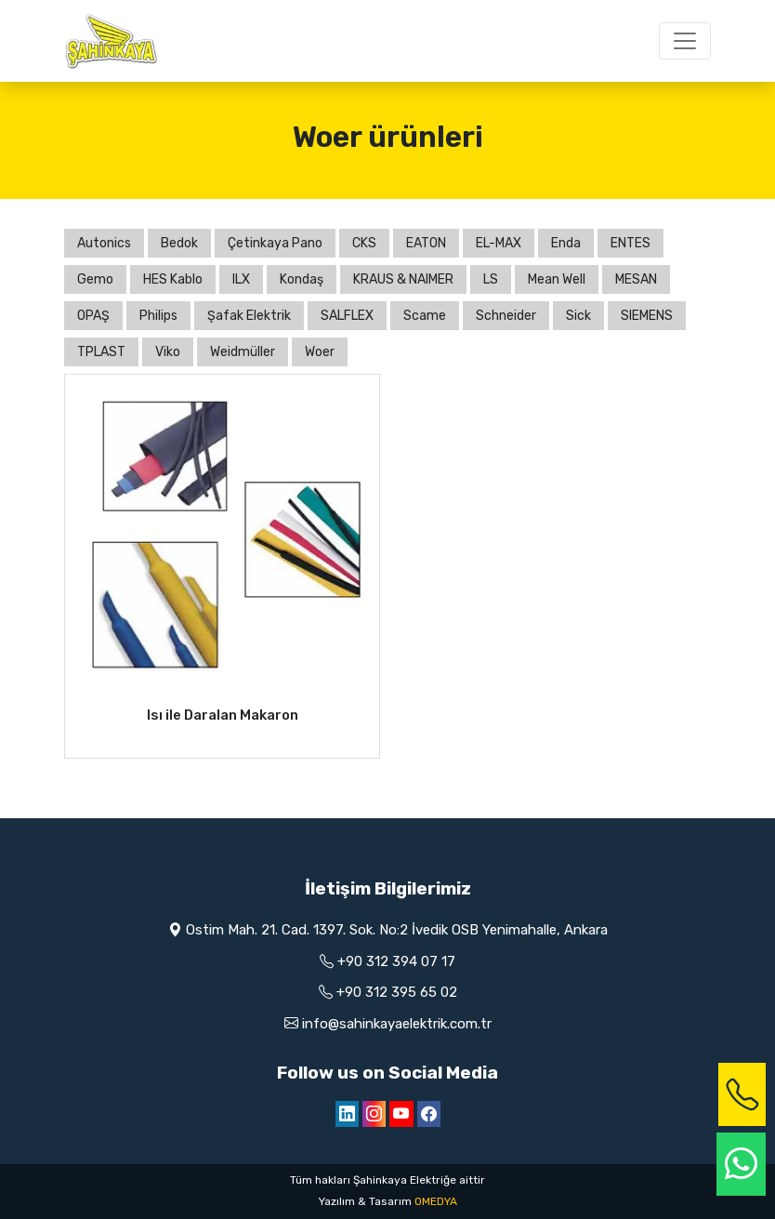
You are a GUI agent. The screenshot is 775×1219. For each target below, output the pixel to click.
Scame (424, 316)
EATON (426, 243)
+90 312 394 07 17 (396, 961)
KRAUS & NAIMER (403, 279)
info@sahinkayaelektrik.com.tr (397, 1023)
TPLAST (101, 352)
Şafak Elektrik (249, 316)
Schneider (506, 316)
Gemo (95, 279)
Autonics (104, 243)
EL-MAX (498, 243)
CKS (364, 243)
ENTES (630, 243)
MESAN (636, 279)
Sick (578, 316)
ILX (241, 279)
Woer (320, 352)
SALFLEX (347, 316)
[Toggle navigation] (685, 41)
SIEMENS (647, 316)
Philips (158, 316)
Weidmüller (242, 352)
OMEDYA (435, 1201)
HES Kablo (173, 279)
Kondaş (301, 279)
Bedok (179, 243)
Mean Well (556, 279)
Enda (566, 243)
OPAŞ (93, 316)
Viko (167, 352)
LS (490, 279)
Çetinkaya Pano (275, 243)
